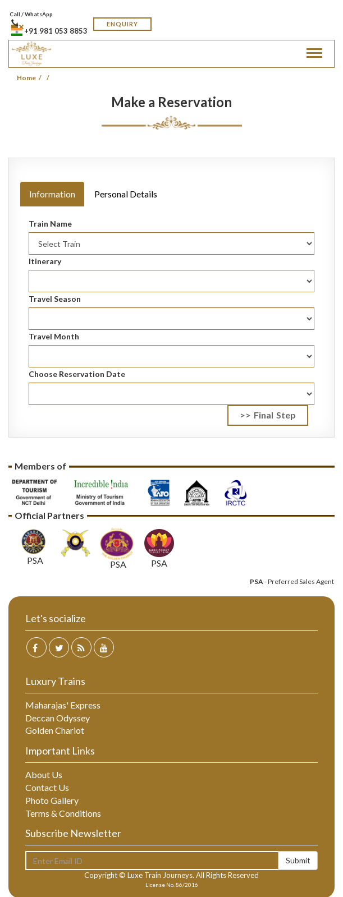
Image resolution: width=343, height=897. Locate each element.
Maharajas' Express (62, 705)
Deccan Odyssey (57, 717)
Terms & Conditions (63, 813)
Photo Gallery (52, 800)
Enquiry (122, 23)
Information (52, 193)
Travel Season (55, 298)
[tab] (52, 175)
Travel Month (54, 336)
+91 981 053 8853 (49, 27)
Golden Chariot (54, 730)
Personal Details (125, 193)
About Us (43, 774)
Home (26, 77)
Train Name (50, 223)
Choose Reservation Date (77, 374)
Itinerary (45, 261)
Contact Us (47, 787)
